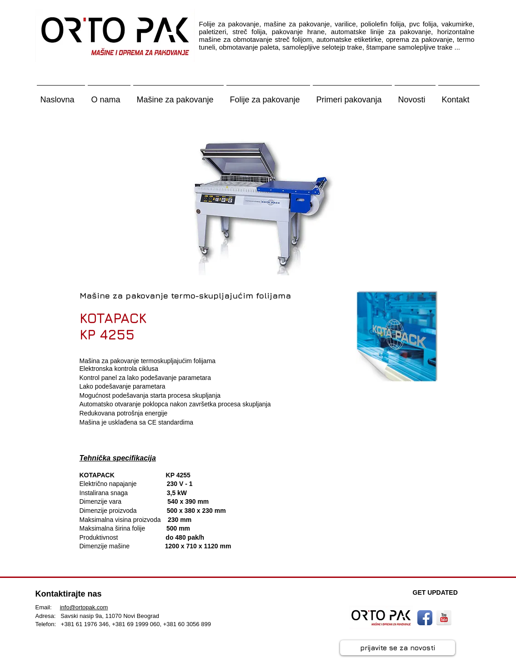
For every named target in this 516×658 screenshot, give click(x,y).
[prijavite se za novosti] (397, 647)
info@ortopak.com (84, 607)
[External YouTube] (390, 506)
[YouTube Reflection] (443, 617)
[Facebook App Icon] (424, 617)
